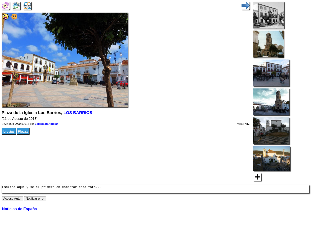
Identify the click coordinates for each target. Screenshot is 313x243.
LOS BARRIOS (77, 112)
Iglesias (9, 131)
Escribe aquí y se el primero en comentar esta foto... (155, 190)
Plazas (23, 131)
